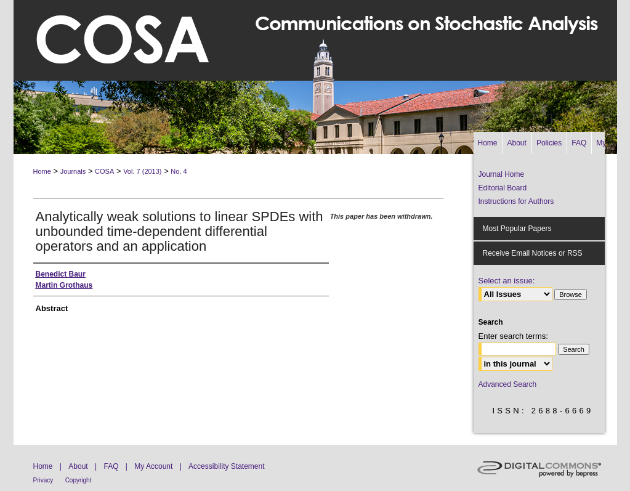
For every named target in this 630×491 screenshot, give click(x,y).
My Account (153, 466)
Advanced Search (508, 384)
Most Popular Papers (517, 228)
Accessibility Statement (226, 466)
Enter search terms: (513, 336)
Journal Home (502, 174)
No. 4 (179, 171)
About (77, 466)
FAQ (110, 466)
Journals (73, 171)
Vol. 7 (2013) (142, 171)
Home (42, 171)
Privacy (43, 480)
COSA (104, 171)
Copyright (78, 480)
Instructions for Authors (516, 201)
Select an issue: (507, 280)
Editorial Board (503, 188)
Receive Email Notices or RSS (533, 253)
